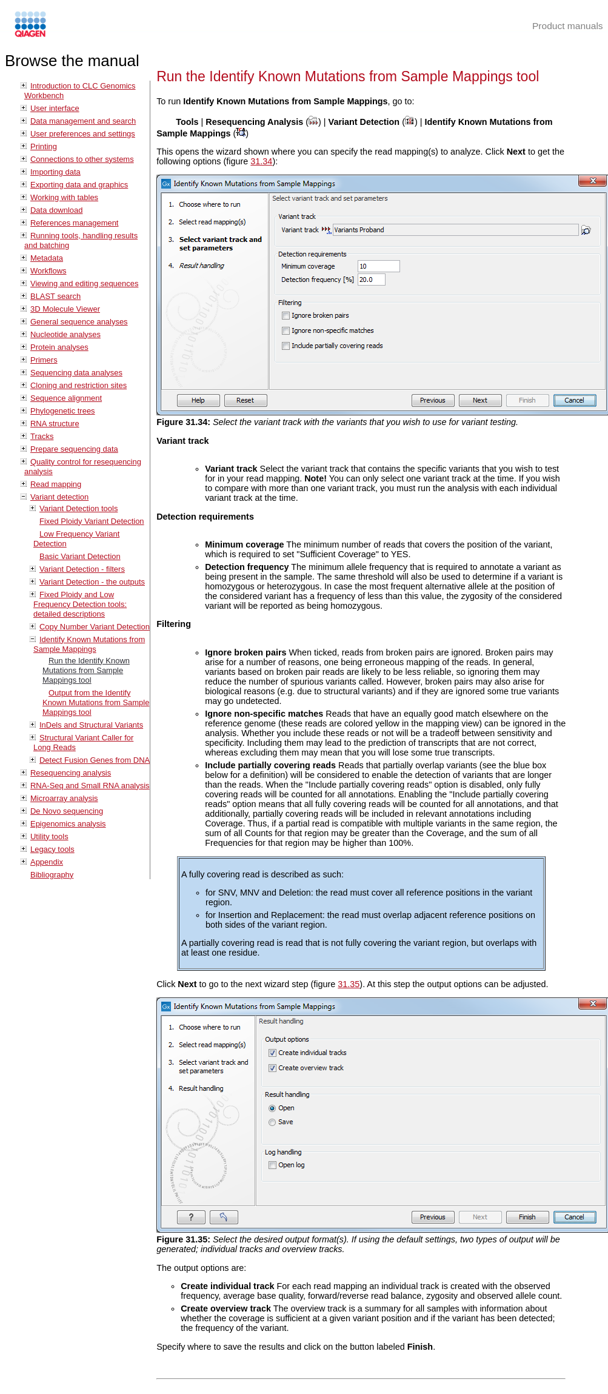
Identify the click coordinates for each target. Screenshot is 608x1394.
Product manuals (567, 26)
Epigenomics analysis (68, 823)
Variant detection (59, 496)
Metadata (46, 258)
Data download (56, 210)
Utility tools (49, 836)
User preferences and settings (82, 133)
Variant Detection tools (78, 508)
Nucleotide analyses (65, 334)
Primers (44, 359)
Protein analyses (59, 347)
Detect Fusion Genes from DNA (94, 760)
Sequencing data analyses (76, 372)
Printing (43, 146)
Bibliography (51, 874)
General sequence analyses (79, 321)
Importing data (55, 171)
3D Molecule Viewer (65, 308)
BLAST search (55, 296)
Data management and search (83, 121)
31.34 (261, 161)
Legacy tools (52, 849)
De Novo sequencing (66, 811)
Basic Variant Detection (80, 556)
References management (74, 222)
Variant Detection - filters (82, 569)
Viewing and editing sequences (84, 283)
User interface (54, 108)
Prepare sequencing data (74, 449)
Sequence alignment (66, 398)
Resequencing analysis (70, 772)
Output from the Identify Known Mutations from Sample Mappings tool (95, 702)
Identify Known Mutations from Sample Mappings (89, 644)
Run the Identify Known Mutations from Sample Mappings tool (86, 670)
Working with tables (64, 197)
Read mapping (55, 484)
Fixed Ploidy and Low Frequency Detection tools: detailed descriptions (80, 604)
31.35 (348, 984)
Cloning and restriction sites (78, 385)
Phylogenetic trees (62, 410)
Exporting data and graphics (79, 184)
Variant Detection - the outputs (92, 581)
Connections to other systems (82, 159)
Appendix (46, 861)
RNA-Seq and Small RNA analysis (90, 785)
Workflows (48, 270)
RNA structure (54, 423)
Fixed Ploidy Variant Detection (91, 521)
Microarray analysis (64, 798)
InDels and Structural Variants (91, 724)
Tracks (41, 436)
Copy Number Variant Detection (94, 626)
